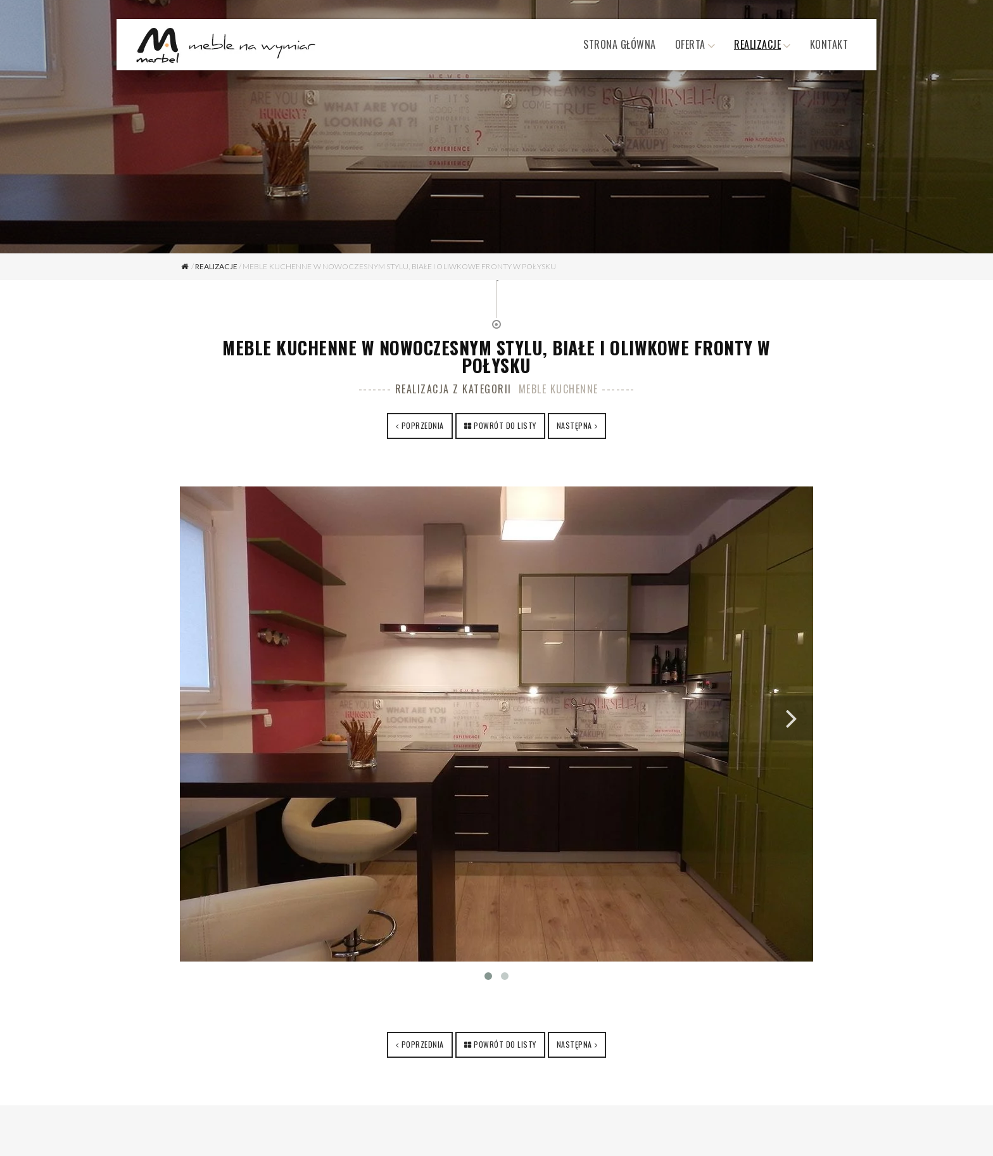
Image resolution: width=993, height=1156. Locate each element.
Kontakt (829, 44)
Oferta (690, 44)
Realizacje (757, 44)
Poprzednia (423, 425)
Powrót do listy (505, 425)
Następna (574, 425)
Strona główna (619, 44)
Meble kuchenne (558, 389)
